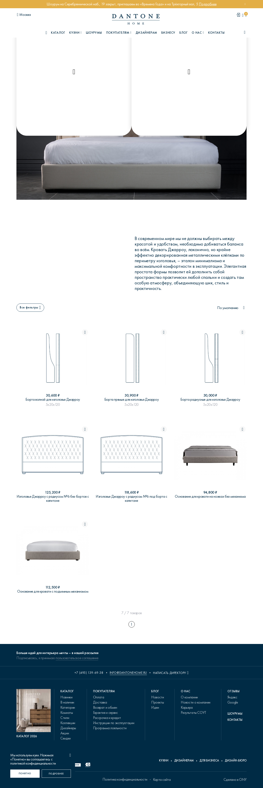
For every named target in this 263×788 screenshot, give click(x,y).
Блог (183, 33)
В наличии (67, 702)
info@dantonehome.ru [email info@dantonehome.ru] (128, 673)
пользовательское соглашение (77, 658)
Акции (64, 733)
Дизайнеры (68, 728)
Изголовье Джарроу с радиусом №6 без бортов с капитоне (53, 498)
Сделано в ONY (235, 780)
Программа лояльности (110, 728)
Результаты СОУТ (193, 713)
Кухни (163, 760)
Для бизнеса (209, 760)
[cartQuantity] (246, 15)
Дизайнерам (146, 33)
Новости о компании (195, 702)
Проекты (157, 702)
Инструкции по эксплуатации (113, 723)
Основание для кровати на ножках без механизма (210, 496)
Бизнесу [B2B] (168, 33)
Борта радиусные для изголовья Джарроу (210, 399)
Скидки (65, 738)
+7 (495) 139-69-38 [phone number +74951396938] (89, 673)
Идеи (155, 707)
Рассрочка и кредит (107, 718)
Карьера (187, 707)
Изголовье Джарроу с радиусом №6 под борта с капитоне (131, 498)
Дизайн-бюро (236, 760)
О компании (189, 697)
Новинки (66, 697)
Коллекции (67, 723)
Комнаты (66, 713)
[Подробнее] (56, 774)
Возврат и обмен (105, 707)
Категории (67, 707)
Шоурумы (94, 33)
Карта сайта (162, 780)
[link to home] (136, 19)
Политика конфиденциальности (125, 779)
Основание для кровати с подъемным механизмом (52, 591)
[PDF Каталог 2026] (33, 713)
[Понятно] (25, 774)
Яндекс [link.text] (232, 697)
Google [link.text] (232, 702)
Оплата (98, 697)
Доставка (100, 702)
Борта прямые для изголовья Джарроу (131, 399)
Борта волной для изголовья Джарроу (52, 399)
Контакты (216, 33)
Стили (64, 718)
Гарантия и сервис (105, 713)
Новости (157, 697)
